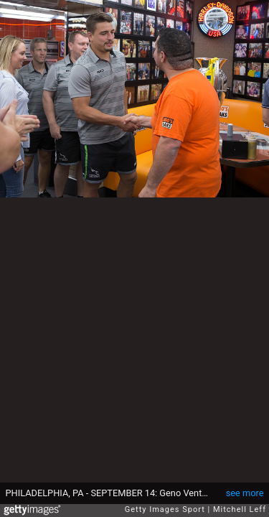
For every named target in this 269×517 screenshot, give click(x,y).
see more (245, 493)
